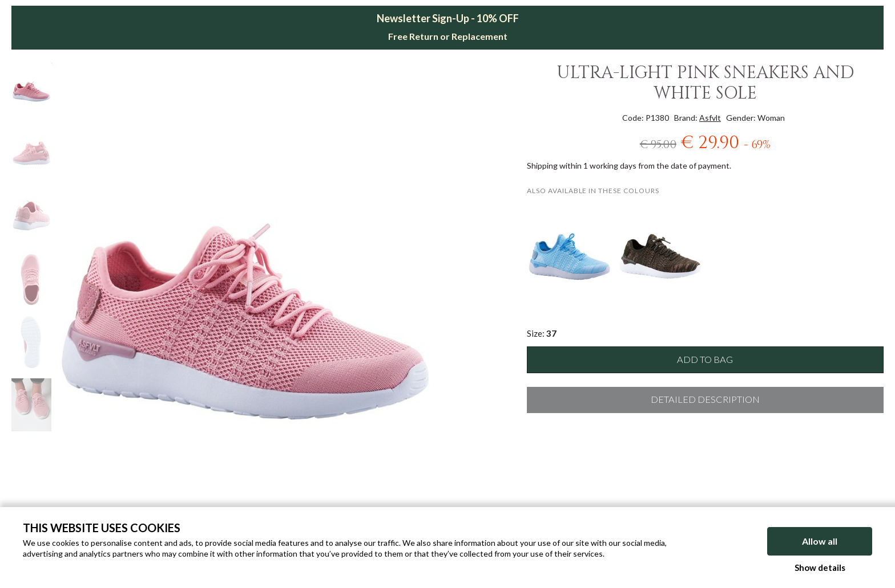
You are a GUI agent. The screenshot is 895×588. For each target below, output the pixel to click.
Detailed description (705, 399)
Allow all (819, 541)
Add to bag (705, 359)
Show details (820, 567)
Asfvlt (710, 117)
